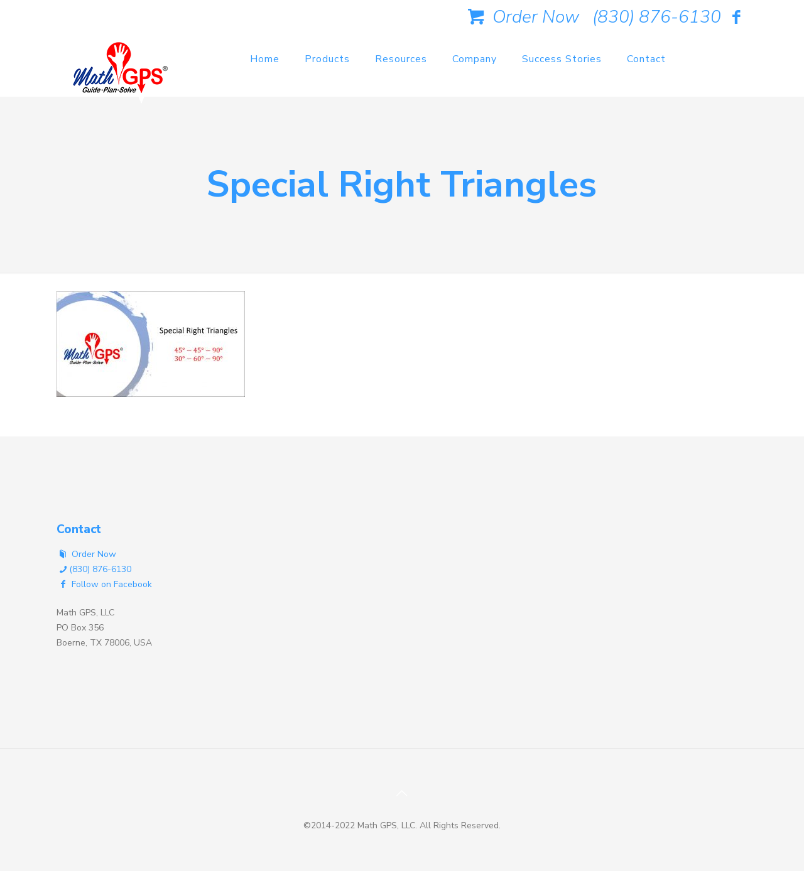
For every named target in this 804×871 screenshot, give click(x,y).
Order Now (521, 17)
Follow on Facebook (104, 584)
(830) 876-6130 (656, 17)
